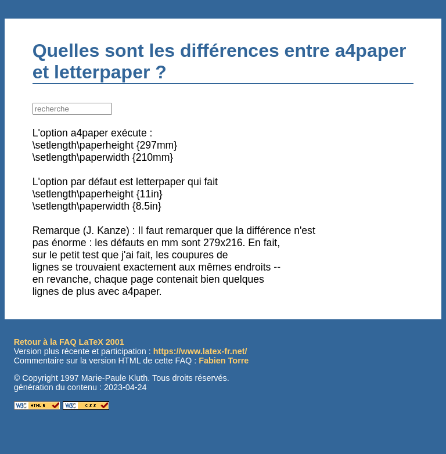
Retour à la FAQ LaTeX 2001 (69, 342)
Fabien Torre (224, 360)
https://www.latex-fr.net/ (200, 351)
